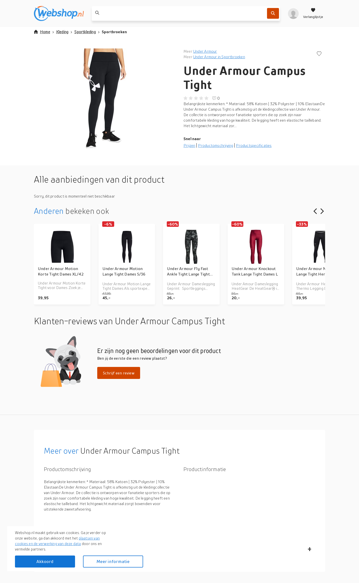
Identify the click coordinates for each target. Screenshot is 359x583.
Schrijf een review (118, 373)
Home (42, 31)
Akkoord (44, 561)
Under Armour (205, 51)
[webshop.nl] (59, 13)
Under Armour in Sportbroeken (219, 56)
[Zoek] (273, 13)
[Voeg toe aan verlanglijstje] (319, 54)
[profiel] (293, 13)
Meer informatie (112, 561)
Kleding (62, 31)
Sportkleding (85, 31)
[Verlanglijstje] (313, 13)
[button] (104, 98)
